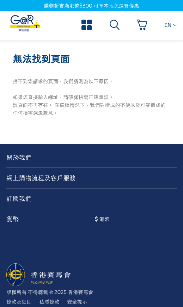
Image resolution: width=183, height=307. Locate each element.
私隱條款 (49, 302)
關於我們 (19, 157)
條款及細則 (19, 302)
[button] (143, 24)
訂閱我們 (19, 198)
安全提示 (77, 302)
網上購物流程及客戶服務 (41, 178)
